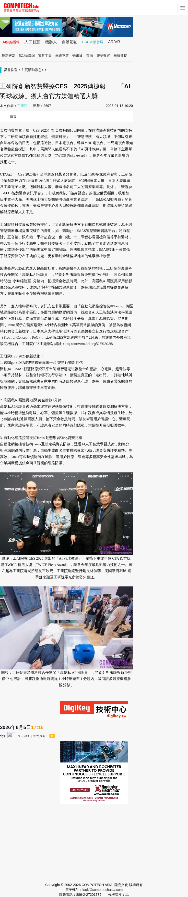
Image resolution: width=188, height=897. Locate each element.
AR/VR (114, 42)
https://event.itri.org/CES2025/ (89, 344)
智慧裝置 (103, 56)
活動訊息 (35, 70)
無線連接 (120, 56)
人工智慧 (32, 42)
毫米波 (77, 56)
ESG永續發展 (92, 42)
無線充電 (62, 56)
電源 (89, 56)
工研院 (22, 106)
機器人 (51, 42)
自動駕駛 (69, 42)
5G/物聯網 (27, 56)
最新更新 (8, 56)
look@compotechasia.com (102, 890)
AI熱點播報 (11, 42)
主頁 (24, 70)
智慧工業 (45, 56)
